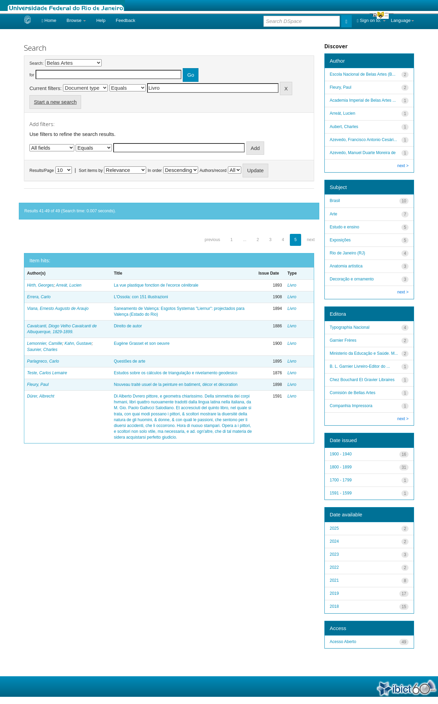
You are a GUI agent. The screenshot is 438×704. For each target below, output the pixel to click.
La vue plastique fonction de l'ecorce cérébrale (156, 285)
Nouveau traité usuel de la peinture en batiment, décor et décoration (176, 384)
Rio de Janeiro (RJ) (347, 253)
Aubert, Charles (344, 126)
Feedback (125, 20)
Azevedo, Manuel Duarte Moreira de (363, 152)
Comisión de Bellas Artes (352, 392)
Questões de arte (129, 361)
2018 (334, 606)
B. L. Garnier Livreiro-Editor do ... (360, 366)
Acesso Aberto (343, 641)
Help (100, 20)
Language (402, 20)
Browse (76, 20)
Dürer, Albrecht (40, 396)
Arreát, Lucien (68, 285)
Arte (333, 214)
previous (212, 239)
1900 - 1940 (341, 454)
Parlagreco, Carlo (43, 361)
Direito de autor (128, 326)
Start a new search (55, 102)
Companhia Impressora (351, 405)
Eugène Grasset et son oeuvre (142, 343)
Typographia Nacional (350, 327)
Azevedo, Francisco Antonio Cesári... (363, 139)
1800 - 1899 (341, 467)
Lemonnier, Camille (44, 343)
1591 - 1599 (341, 493)
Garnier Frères (343, 340)
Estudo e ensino (344, 227)
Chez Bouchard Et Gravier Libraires (362, 379)
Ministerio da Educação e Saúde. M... (364, 353)
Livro (291, 285)
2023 (334, 554)
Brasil (335, 200)
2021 (334, 580)
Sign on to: (371, 20)
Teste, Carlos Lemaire (47, 372)
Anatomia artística (346, 266)
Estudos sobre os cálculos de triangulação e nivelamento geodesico (175, 372)
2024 (334, 541)
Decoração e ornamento (352, 279)
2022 (334, 567)
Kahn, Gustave (77, 343)
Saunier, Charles (42, 349)
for (31, 75)
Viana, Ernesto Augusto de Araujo (58, 308)
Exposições (340, 240)
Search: (36, 63)
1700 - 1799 (341, 480)
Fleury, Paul (38, 384)
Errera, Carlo (39, 296)
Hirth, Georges (40, 285)
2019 (334, 593)
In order (155, 170)
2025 (334, 528)
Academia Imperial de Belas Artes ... (363, 100)
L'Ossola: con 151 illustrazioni (141, 296)
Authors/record (213, 170)
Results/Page (41, 170)
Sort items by (91, 170)
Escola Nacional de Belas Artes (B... (363, 74)
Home (48, 20)
